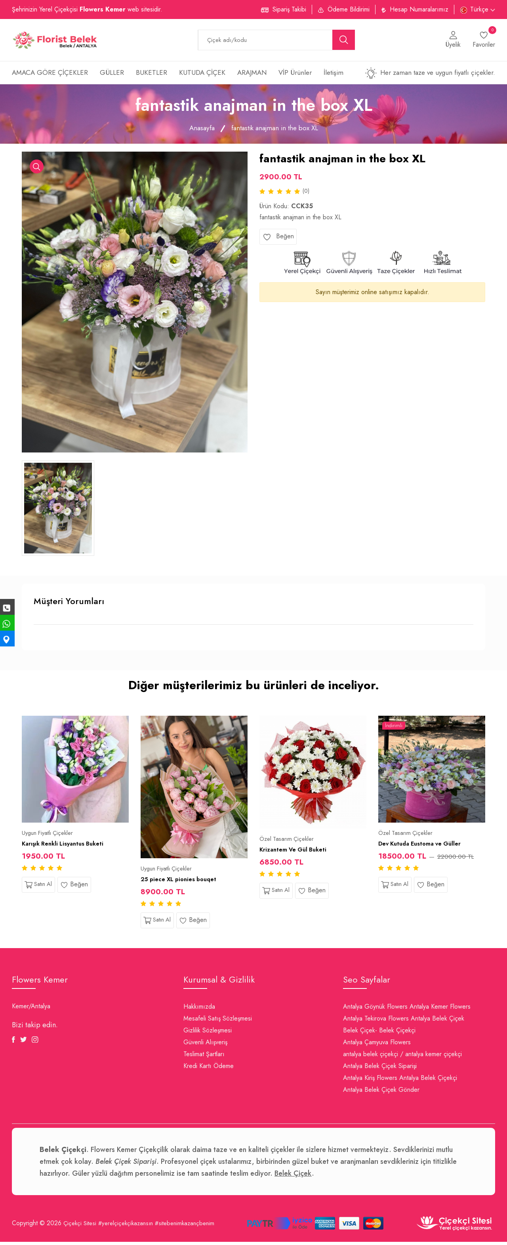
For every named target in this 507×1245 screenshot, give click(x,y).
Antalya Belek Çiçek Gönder (381, 1092)
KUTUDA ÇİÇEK (202, 75)
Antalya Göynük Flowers (375, 1009)
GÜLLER (112, 75)
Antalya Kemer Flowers (440, 1009)
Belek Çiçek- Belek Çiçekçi (379, 1033)
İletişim (333, 75)
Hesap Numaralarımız (419, 9)
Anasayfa (198, 130)
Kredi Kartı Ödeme (208, 1069)
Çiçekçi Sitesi (81, 1226)
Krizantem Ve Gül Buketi (295, 851)
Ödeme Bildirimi (349, 9)
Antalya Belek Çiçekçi (428, 1080)
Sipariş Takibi (289, 9)
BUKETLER (151, 75)
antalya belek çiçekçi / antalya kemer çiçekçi (402, 1057)
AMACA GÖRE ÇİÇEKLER (50, 75)
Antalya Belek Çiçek (437, 1021)
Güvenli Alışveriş (205, 1045)
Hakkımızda (199, 1009)
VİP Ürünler (295, 75)
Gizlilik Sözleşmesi (207, 1033)
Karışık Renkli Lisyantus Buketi (66, 845)
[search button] (343, 41)
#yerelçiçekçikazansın (130, 1226)
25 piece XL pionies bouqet (182, 881)
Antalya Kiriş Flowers (370, 1080)
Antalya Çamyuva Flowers (377, 1045)
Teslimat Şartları (204, 1057)
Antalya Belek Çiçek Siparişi (380, 1069)
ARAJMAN (252, 75)
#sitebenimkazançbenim (193, 1226)
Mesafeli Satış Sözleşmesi (217, 1021)
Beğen (278, 239)
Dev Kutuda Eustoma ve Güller (423, 845)
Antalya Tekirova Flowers (376, 1021)
